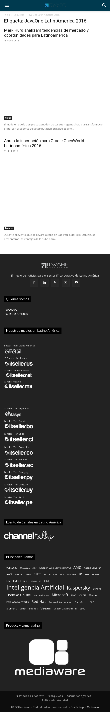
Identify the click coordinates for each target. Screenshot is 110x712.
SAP (92, 602)
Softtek (23, 608)
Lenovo (97, 588)
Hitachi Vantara (68, 574)
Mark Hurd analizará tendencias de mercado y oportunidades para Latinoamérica (46, 33)
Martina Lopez (41, 595)
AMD (77, 567)
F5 (45, 574)
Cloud (8, 117)
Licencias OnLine (18, 595)
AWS (9, 574)
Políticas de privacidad (55, 700)
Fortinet (53, 574)
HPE (87, 574)
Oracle (93, 595)
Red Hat (38, 602)
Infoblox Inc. (35, 581)
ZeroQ (82, 608)
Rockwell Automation (60, 602)
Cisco (28, 574)
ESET (37, 574)
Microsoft (60, 595)
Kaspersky (78, 588)
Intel (46, 580)
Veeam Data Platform (65, 608)
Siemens (11, 608)
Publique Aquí (55, 696)
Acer (34, 567)
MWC (73, 595)
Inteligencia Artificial (35, 587)
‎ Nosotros (10, 309)
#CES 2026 (11, 567)
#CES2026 (25, 567)
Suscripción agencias (79, 696)
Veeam (46, 608)
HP (80, 574)
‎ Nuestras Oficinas (16, 314)
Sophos (33, 608)
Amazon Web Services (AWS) (55, 567)
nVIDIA (82, 595)
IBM (8, 580)
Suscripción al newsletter (30, 696)
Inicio (7, 15)
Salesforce (81, 602)
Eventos (9, 228)
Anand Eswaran (92, 567)
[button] (6, 5)
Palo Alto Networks (17, 602)
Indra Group (20, 580)
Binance (18, 574)
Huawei (95, 574)
